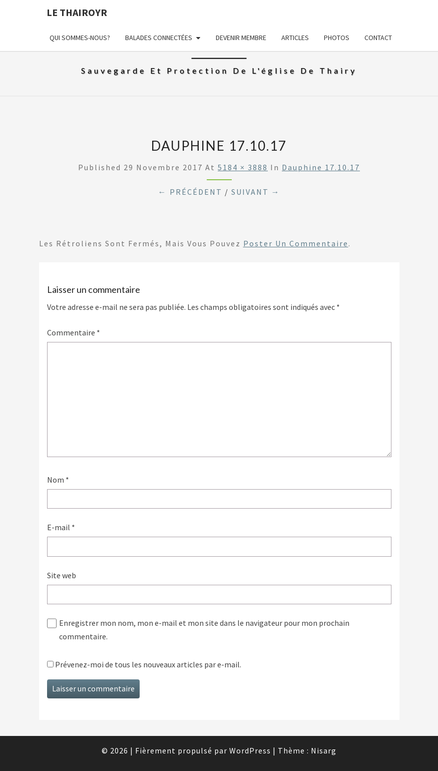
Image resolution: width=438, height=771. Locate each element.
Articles (295, 37)
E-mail (61, 527)
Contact (378, 37)
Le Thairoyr (77, 12)
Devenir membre (241, 37)
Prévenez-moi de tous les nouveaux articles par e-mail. (148, 664)
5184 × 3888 (243, 167)
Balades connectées (158, 37)
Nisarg (323, 750)
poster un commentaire (295, 243)
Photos (336, 37)
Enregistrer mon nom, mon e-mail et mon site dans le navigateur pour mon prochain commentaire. (204, 629)
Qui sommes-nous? (80, 37)
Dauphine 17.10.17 (321, 167)
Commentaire (73, 332)
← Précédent (190, 192)
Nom (58, 480)
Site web (61, 575)
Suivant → (255, 192)
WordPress (250, 750)
